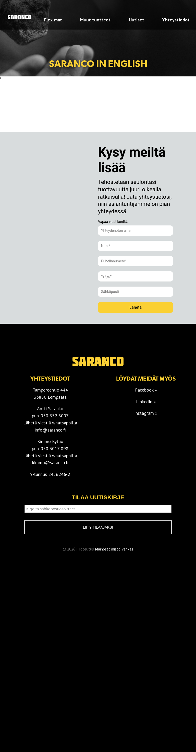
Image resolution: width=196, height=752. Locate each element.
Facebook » (146, 390)
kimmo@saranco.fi (50, 462)
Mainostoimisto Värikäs (114, 549)
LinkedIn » (146, 402)
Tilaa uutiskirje (98, 497)
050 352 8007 (55, 416)
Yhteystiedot (176, 20)
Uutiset (136, 20)
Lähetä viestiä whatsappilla (50, 423)
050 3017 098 (54, 448)
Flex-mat (53, 20)
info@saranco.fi (50, 430)
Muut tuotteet (95, 20)
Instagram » (145, 413)
